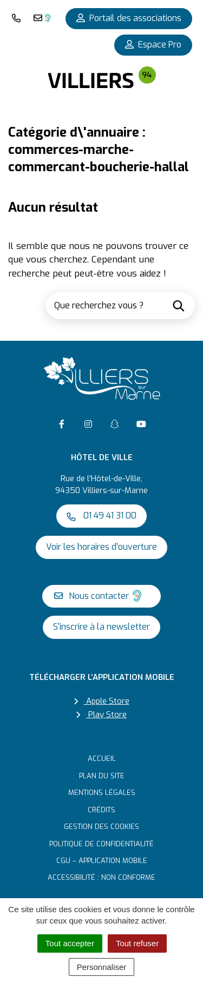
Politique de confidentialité (101, 843)
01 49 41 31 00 (101, 515)
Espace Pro (153, 44)
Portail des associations (128, 18)
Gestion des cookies (101, 826)
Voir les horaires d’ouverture (101, 546)
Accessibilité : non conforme (101, 877)
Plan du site (102, 775)
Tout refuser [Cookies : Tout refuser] (137, 943)
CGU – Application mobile (101, 860)
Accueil (102, 758)
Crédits (101, 809)
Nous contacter (99, 596)
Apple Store (101, 701)
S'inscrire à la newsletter (101, 626)
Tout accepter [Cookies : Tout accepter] (69, 943)
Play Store (101, 714)
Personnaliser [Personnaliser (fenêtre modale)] (102, 967)
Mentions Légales (101, 792)
